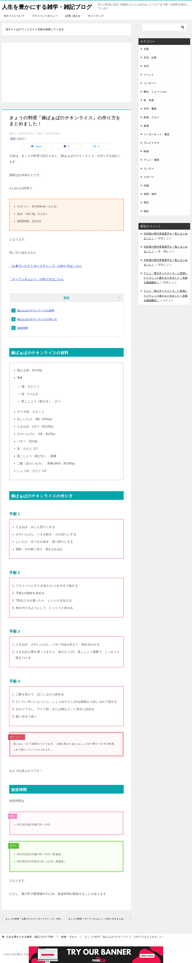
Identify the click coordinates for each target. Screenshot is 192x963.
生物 (146, 185)
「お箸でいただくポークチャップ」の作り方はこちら (45, 265)
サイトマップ (95, 15)
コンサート (150, 83)
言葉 (146, 48)
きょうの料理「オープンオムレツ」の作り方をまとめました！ (99, 919)
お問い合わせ (72, 15)
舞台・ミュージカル (155, 91)
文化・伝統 (150, 57)
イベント (149, 74)
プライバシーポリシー (45, 15)
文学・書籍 (150, 108)
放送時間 (22, 327)
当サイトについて (14, 15)
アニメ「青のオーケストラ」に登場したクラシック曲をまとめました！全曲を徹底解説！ (166, 278)
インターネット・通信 (156, 134)
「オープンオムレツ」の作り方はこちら (36, 279)
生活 (146, 65)
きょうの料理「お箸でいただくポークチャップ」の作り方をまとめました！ (36, 919)
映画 (146, 151)
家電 (146, 125)
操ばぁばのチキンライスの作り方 (37, 319)
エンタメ (149, 168)
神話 (146, 211)
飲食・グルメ (17, 138)
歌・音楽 (149, 100)
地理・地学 (150, 193)
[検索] (164, 27)
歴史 (146, 202)
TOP (29, 936)
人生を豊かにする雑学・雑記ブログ (47, 6)
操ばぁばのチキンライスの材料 (35, 310)
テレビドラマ (151, 142)
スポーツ (149, 176)
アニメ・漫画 (151, 159)
